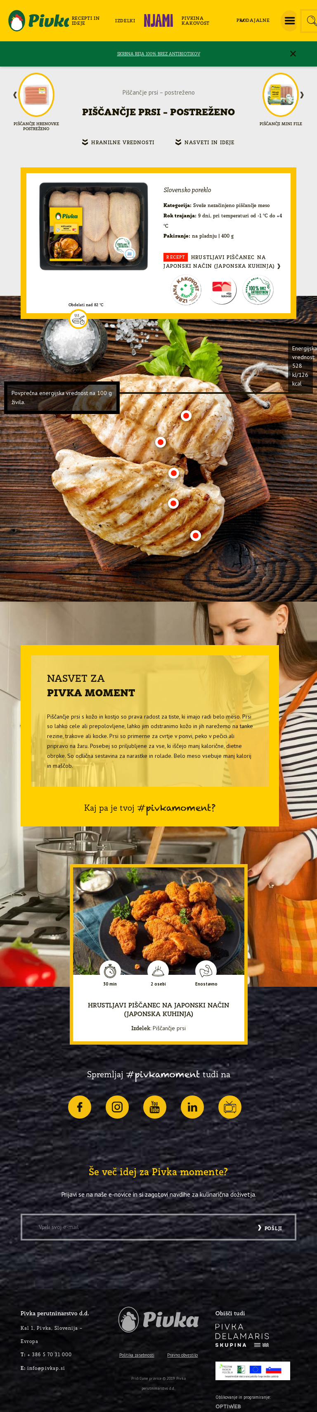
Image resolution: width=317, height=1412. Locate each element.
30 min (110, 984)
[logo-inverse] (242, 1335)
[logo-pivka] (38, 20)
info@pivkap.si (43, 1368)
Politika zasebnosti (136, 1355)
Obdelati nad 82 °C (86, 305)
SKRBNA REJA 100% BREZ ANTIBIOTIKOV (158, 54)
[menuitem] (90, 21)
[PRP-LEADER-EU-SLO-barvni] (252, 1371)
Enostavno (206, 984)
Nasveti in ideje (210, 142)
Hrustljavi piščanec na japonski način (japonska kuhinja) (218, 261)
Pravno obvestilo (182, 1355)
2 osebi (158, 984)
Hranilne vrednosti (122, 142)
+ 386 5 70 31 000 (46, 1354)
